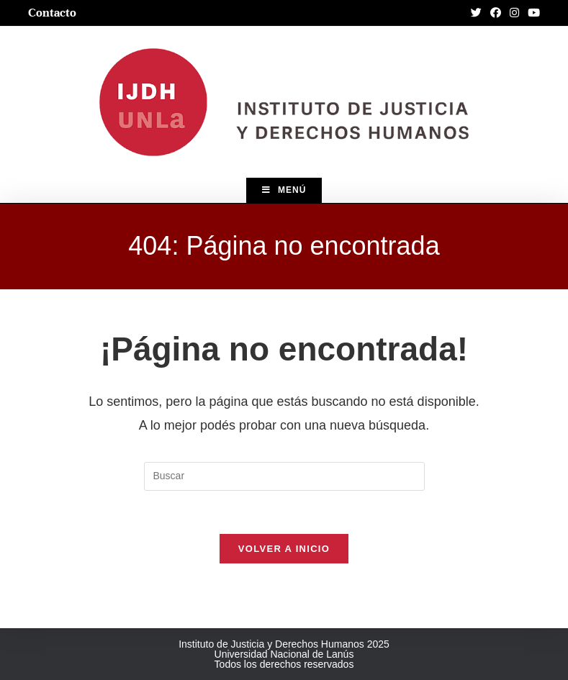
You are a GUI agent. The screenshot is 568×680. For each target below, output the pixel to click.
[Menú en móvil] (284, 190)
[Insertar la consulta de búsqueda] (284, 476)
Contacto (52, 12)
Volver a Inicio (284, 548)
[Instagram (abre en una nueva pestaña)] (514, 13)
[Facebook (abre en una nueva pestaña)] (495, 13)
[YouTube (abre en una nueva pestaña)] (531, 13)
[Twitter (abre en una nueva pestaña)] (476, 13)
